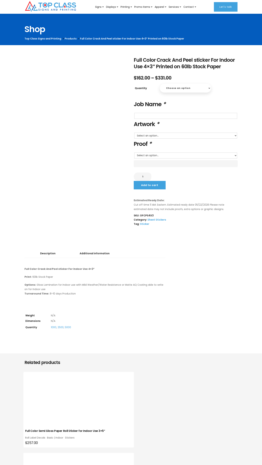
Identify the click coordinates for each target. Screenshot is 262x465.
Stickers (31, 443)
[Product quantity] (142, 176)
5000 (68, 327)
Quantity (141, 88)
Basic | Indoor (56, 440)
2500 (61, 327)
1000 (53, 327)
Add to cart (149, 185)
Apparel (159, 7)
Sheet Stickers (156, 219)
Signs (98, 7)
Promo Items (142, 7)
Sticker (144, 224)
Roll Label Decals (36, 440)
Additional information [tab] (95, 253)
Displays (111, 7)
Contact (189, 7)
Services (174, 7)
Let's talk (226, 7)
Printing (125, 7)
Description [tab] (48, 253)
